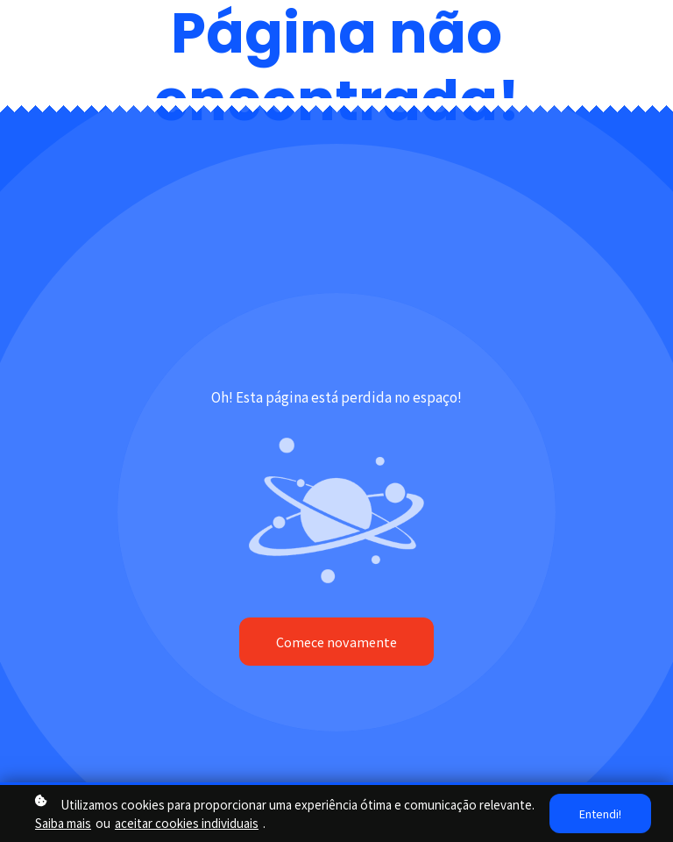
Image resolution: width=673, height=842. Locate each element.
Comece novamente (336, 641)
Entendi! (600, 813)
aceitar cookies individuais (187, 822)
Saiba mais (63, 822)
